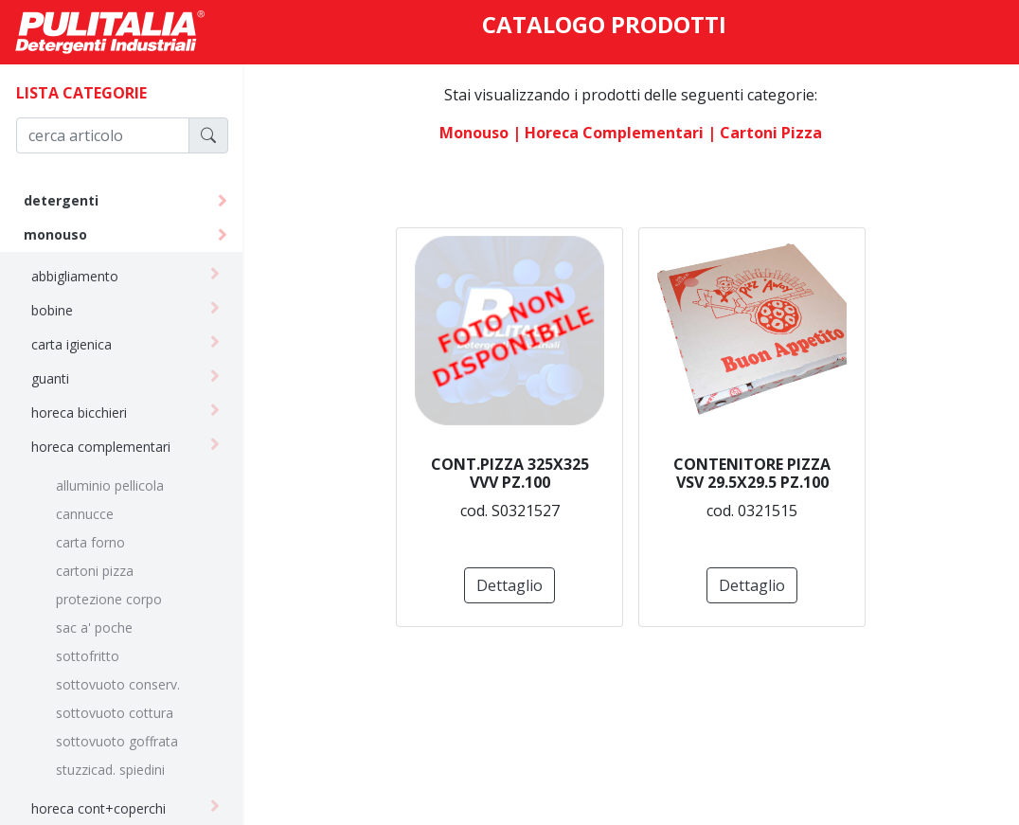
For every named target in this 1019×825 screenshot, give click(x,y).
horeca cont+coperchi (98, 808)
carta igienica (71, 344)
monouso (55, 234)
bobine (52, 310)
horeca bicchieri (79, 412)
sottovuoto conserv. (118, 684)
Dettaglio (509, 585)
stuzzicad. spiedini (110, 770)
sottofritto (87, 656)
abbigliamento (74, 276)
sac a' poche (94, 628)
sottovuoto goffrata (117, 741)
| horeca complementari (608, 132)
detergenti (61, 200)
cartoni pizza (95, 571)
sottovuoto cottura (114, 713)
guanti (50, 378)
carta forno (90, 542)
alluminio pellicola (110, 485)
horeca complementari (100, 447)
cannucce (85, 514)
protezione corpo (109, 599)
